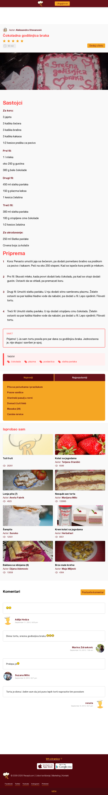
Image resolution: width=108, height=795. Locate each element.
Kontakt (65, 775)
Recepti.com (6, 775)
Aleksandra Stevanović (29, 30)
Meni (54, 791)
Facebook (9, 784)
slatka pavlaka (69, 361)
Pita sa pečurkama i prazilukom (25, 387)
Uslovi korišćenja (43, 775)
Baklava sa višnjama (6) (28, 557)
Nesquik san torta (80, 486)
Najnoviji (28, 377)
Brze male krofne (80, 557)
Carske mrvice (15, 414)
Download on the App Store (45, 766)
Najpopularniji (79, 377)
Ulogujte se (62, 3)
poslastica (49, 361)
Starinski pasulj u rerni (20, 397)
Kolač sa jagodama (80, 450)
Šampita (28, 521)
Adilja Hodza (22, 619)
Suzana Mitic (22, 675)
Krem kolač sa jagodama (80, 521)
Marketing (56, 775)
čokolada (16, 361)
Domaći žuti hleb (16, 403)
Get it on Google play (63, 766)
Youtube (26, 784)
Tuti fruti (28, 450)
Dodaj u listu (96, 45)
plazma (32, 361)
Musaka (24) (14, 408)
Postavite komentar (93, 592)
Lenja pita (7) (28, 486)
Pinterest (45, 784)
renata (89, 703)
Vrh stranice (53, 758)
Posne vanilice (15, 392)
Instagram (35, 784)
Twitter (17, 784)
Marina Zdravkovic (82, 647)
